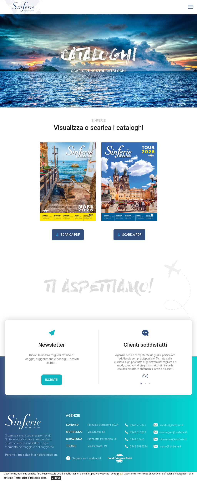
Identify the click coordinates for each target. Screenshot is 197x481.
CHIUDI (56, 478)
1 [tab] (141, 383)
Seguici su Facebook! (83, 458)
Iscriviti (51, 380)
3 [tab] (149, 383)
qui (121, 473)
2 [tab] (145, 383)
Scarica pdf (70, 234)
